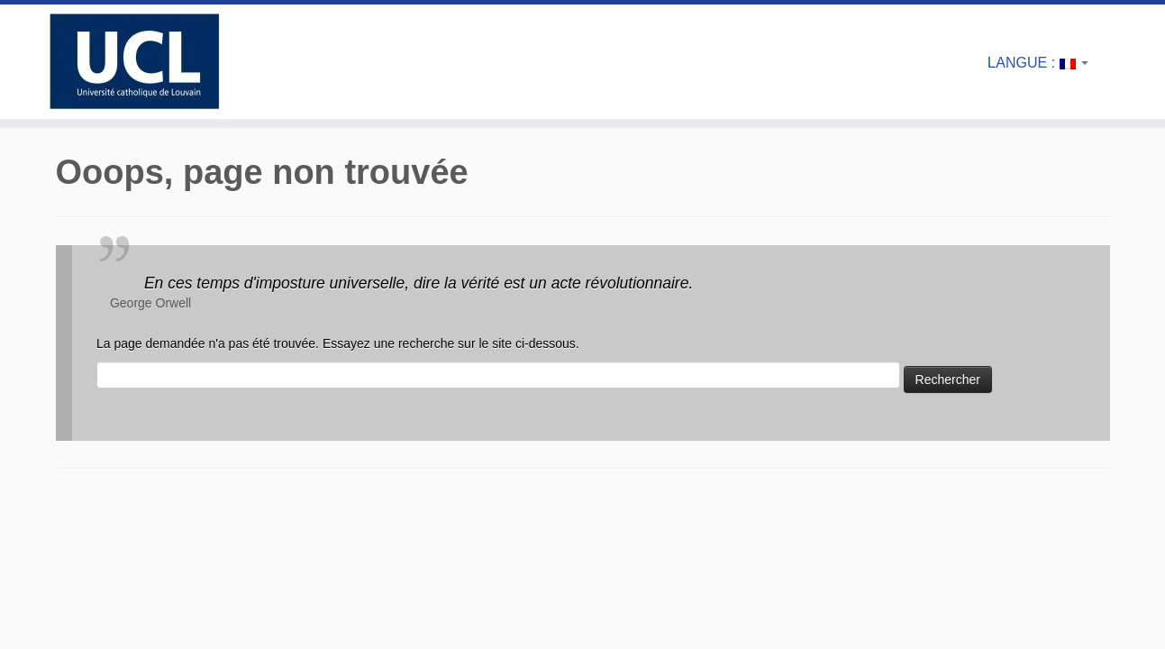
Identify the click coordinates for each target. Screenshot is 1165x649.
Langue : (1038, 62)
